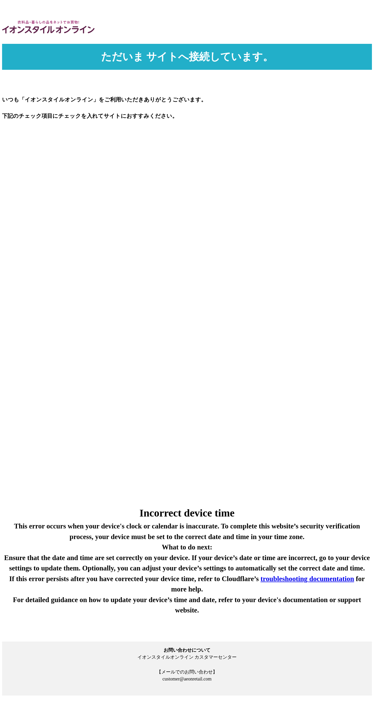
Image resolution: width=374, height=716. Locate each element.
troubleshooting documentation (307, 579)
